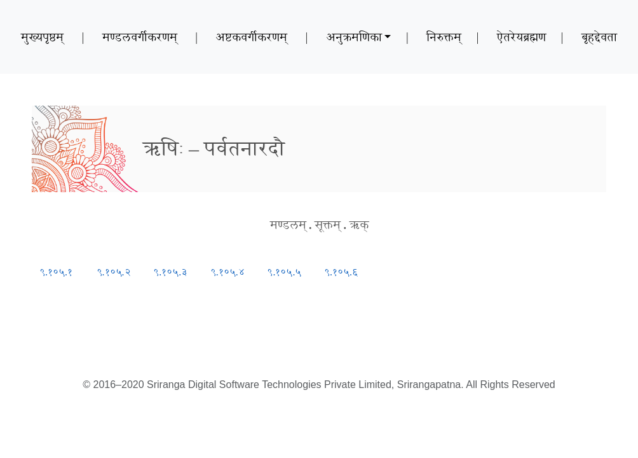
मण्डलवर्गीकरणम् (139, 37)
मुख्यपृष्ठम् (42, 37)
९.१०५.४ (227, 272)
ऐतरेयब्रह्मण (521, 37)
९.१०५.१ (55, 272)
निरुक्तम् (443, 37)
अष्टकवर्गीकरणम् (251, 37)
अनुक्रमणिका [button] (354, 37)
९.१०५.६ (341, 272)
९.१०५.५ (284, 272)
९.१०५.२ (114, 272)
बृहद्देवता (599, 37)
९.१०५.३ (170, 272)
